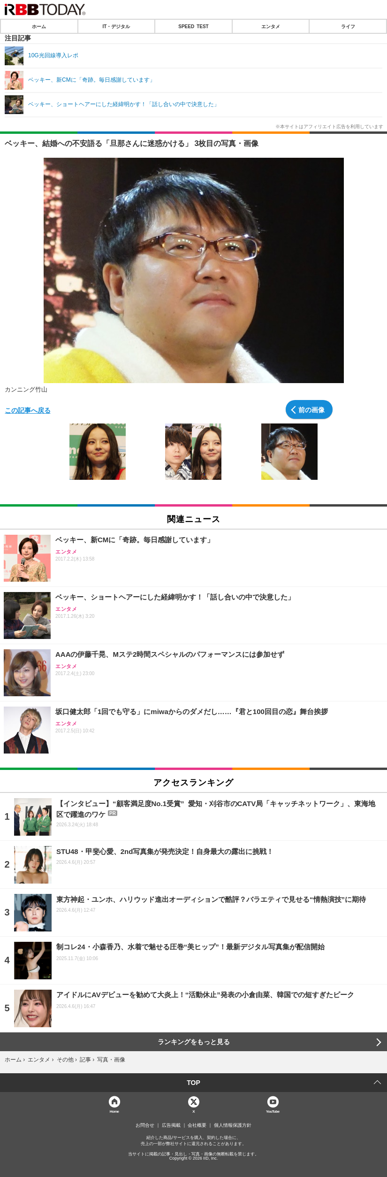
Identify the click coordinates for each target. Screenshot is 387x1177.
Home (114, 1111)
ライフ (348, 26)
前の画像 (311, 409)
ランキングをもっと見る (194, 1042)
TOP (193, 1082)
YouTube (273, 1111)
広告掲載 (171, 1125)
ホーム (39, 26)
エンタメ (270, 26)
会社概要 (197, 1125)
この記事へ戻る (28, 410)
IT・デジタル (116, 26)
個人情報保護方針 (232, 1125)
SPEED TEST (193, 26)
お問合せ (145, 1125)
